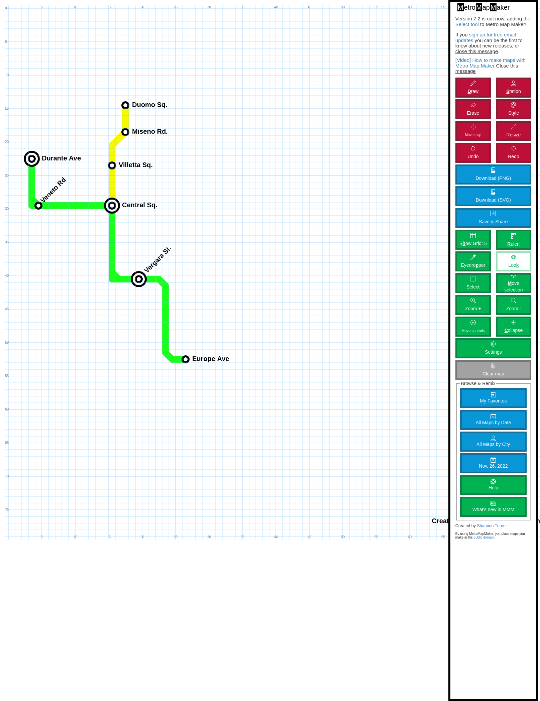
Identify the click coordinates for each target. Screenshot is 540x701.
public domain (483, 537)
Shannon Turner (492, 525)
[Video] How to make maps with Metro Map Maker (490, 63)
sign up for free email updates (485, 37)
